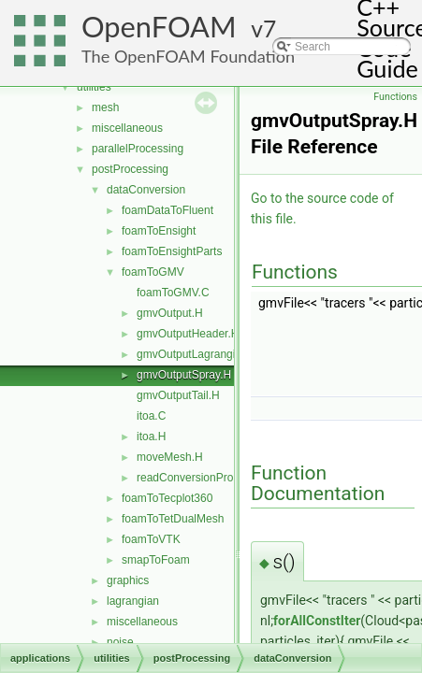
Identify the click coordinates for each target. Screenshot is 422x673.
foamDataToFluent (167, 210)
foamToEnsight (159, 230)
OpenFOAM (159, 26)
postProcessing (130, 169)
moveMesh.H (170, 457)
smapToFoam (156, 559)
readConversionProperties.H (207, 477)
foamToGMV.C (173, 292)
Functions (395, 97)
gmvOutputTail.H (178, 395)
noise (120, 642)
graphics (128, 580)
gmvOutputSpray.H (184, 374)
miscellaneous (127, 128)
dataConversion (146, 189)
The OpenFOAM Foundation (188, 56)
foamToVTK (151, 539)
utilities (94, 86)
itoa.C (151, 415)
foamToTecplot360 (167, 498)
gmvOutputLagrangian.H (198, 354)
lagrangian (133, 601)
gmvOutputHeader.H (188, 333)
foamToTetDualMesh (173, 518)
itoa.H (151, 436)
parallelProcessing (137, 148)
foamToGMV (153, 272)
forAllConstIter (316, 620)
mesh (105, 107)
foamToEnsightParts (172, 251)
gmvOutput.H (170, 313)
